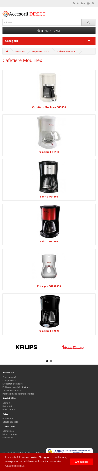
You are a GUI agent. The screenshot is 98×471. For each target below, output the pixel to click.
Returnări (7, 406)
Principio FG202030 (49, 286)
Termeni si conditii (11, 390)
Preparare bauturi (41, 51)
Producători (8, 418)
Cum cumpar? (9, 377)
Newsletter (7, 437)
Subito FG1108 (49, 241)
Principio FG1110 (49, 151)
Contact (6, 402)
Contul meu (8, 430)
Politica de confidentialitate (16, 387)
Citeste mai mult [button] (14, 465)
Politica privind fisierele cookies (18, 393)
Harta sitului (8, 409)
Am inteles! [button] (81, 461)
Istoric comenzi (9, 434)
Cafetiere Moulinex (67, 51)
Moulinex (20, 51)
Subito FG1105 (49, 196)
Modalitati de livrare (12, 383)
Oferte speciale (10, 421)
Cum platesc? (9, 380)
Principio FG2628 (49, 331)
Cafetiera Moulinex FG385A (49, 107)
